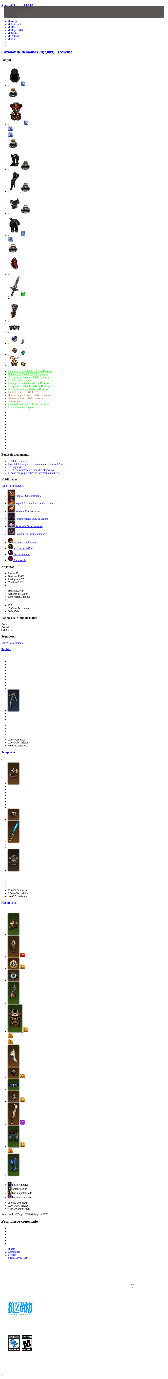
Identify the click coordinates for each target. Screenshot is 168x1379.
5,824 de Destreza (17, 461)
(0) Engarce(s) (15, 467)
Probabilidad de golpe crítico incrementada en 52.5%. (36, 464)
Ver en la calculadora (12, 485)
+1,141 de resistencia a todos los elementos (31, 470)
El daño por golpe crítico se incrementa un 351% (34, 473)
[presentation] (14, 12)
